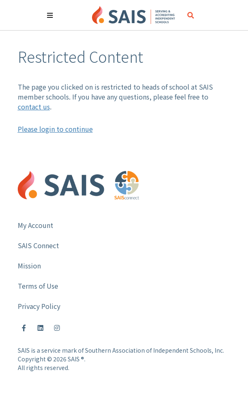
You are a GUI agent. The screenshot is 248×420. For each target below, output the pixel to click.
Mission (29, 266)
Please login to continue (55, 129)
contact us (34, 107)
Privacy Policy (39, 306)
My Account (35, 225)
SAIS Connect (38, 245)
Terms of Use (38, 286)
